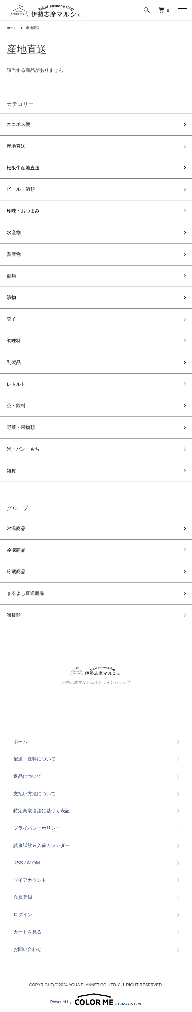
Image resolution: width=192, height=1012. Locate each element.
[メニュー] (182, 10)
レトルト (16, 384)
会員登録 (22, 897)
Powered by (96, 999)
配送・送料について (34, 759)
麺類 (11, 276)
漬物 (11, 297)
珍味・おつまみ (23, 210)
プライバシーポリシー (36, 828)
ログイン (22, 914)
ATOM (33, 862)
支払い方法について (34, 793)
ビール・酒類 (21, 189)
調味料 (14, 340)
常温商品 (16, 528)
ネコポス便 (18, 124)
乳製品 (14, 362)
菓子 (11, 319)
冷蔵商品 (16, 571)
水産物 (14, 232)
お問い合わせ (27, 949)
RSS (18, 862)
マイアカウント (29, 880)
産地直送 (33, 28)
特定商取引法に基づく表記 (41, 810)
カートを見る (27, 932)
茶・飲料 (16, 405)
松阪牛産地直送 (23, 167)
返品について (27, 776)
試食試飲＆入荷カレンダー (41, 845)
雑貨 (11, 470)
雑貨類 (14, 615)
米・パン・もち (23, 449)
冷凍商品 (16, 550)
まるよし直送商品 (25, 593)
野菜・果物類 (21, 427)
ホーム (12, 28)
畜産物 (14, 254)
